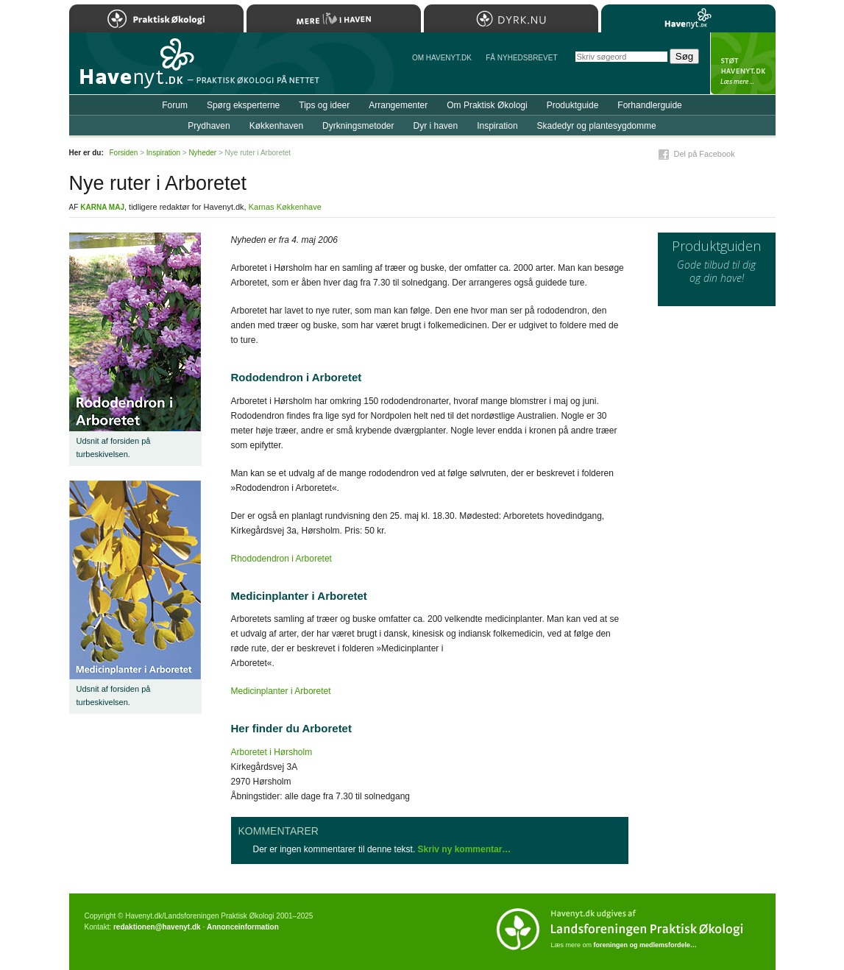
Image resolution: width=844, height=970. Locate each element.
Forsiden (124, 153)
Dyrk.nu (511, 18)
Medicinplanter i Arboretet (281, 691)
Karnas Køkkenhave (285, 206)
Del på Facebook (704, 153)
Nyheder (202, 153)
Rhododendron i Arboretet (281, 558)
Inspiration (497, 126)
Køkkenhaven (276, 126)
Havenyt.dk (688, 18)
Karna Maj (102, 207)
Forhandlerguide (649, 105)
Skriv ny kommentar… (464, 849)
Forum (175, 105)
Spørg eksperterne (243, 105)
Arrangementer (398, 105)
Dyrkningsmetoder (358, 126)
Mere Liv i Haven (334, 18)
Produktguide (573, 105)
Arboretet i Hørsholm (272, 752)
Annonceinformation (243, 927)
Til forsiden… (133, 69)
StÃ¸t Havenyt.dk (743, 63)
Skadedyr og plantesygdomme (596, 126)
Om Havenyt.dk (442, 58)
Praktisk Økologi (156, 18)
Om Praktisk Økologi (487, 105)
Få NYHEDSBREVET (521, 58)
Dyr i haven (435, 126)
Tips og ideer (324, 105)
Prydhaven (209, 126)
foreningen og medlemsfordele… (646, 945)
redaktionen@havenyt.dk (157, 927)
